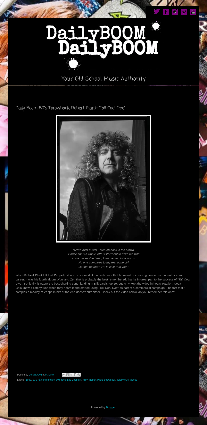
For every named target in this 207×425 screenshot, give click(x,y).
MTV (85, 379)
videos (133, 379)
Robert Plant (96, 379)
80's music (49, 379)
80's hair (37, 379)
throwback (109, 379)
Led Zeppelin (74, 379)
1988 (28, 379)
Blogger (110, 407)
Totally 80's (123, 379)
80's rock (61, 379)
